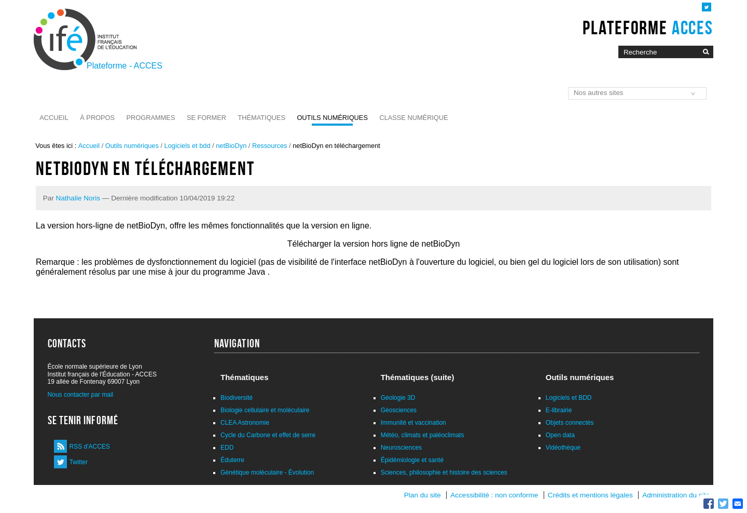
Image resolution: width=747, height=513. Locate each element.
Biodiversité (236, 397)
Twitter (79, 462)
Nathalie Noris (78, 198)
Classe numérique (413, 118)
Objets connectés (570, 422)
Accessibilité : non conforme (494, 495)
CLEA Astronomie (244, 422)
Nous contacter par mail (81, 394)
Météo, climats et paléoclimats (422, 435)
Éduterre (232, 460)
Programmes (151, 118)
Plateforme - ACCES (124, 65)
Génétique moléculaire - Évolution (267, 472)
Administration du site (676, 495)
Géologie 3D (398, 397)
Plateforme (648, 27)
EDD (226, 447)
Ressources (269, 146)
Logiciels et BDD (569, 397)
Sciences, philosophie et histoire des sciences (444, 472)
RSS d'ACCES (90, 446)
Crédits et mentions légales (590, 495)
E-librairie (559, 410)
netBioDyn (231, 146)
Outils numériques (332, 118)
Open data (560, 435)
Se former (206, 118)
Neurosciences (401, 447)
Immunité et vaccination (413, 422)
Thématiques (261, 118)
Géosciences (399, 410)
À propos (97, 118)
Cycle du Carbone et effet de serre (267, 435)
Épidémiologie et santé (412, 460)
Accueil (53, 118)
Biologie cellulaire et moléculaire (264, 410)
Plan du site (422, 495)
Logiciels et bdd (187, 146)
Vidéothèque (563, 447)
